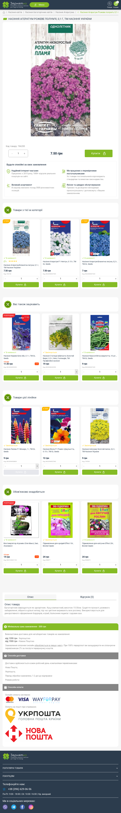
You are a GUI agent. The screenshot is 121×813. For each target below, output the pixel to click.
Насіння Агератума (65, 12)
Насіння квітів (15, 12)
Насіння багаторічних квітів (38, 12)
